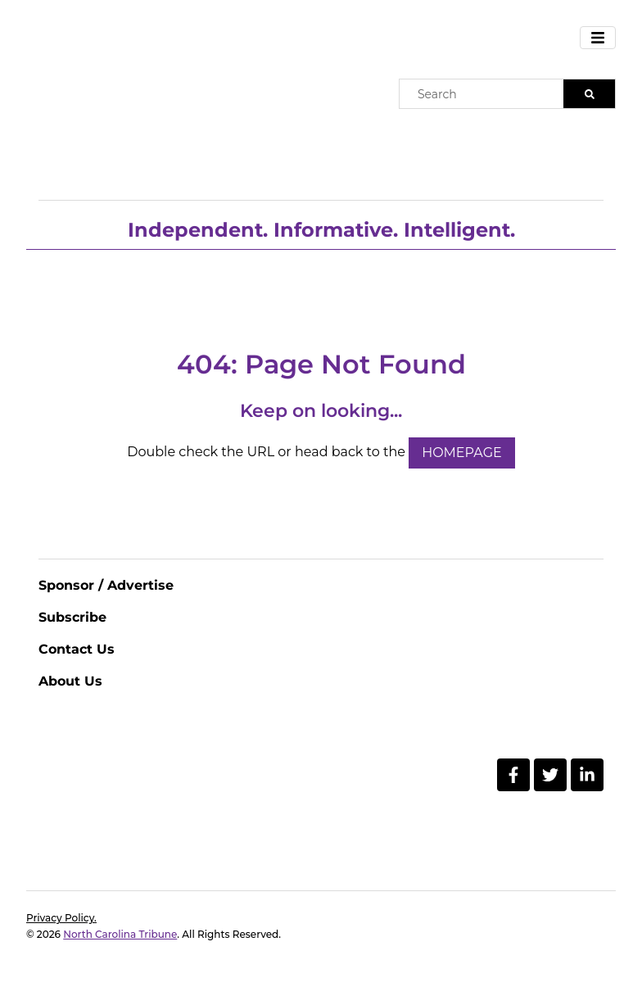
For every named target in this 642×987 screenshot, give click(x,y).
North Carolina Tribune (120, 934)
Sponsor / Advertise (106, 585)
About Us (70, 681)
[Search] (589, 93)
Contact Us (76, 649)
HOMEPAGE (462, 452)
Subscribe (72, 617)
